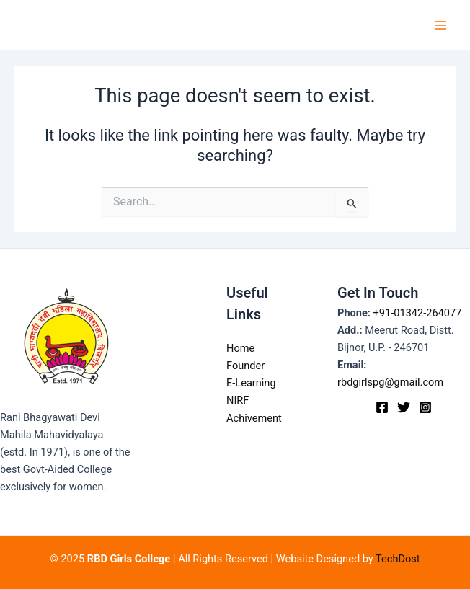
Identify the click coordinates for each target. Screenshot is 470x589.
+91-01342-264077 (417, 312)
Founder (245, 365)
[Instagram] (425, 407)
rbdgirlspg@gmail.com (390, 382)
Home (240, 348)
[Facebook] (382, 407)
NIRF (237, 400)
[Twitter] (403, 407)
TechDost (398, 558)
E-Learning (251, 382)
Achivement (254, 418)
